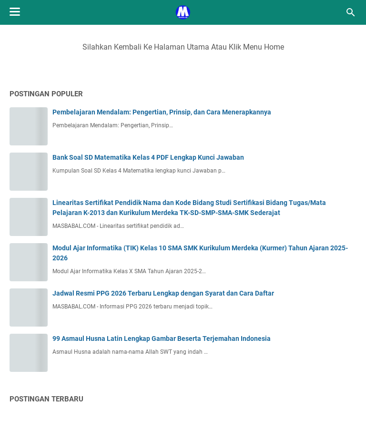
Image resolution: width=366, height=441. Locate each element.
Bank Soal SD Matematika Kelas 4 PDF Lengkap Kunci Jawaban (148, 157)
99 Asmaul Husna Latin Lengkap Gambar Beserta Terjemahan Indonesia (161, 338)
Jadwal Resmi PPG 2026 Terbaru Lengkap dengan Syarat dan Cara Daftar (163, 293)
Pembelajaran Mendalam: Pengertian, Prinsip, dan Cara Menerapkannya (161, 112)
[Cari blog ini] (350, 12)
